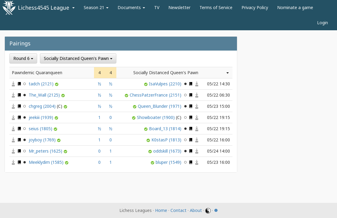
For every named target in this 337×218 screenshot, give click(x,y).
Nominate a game (295, 7)
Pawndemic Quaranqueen (37, 72)
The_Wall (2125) (45, 95)
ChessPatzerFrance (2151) (156, 95)
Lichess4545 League (43, 7)
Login (322, 22)
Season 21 (96, 7)
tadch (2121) (42, 84)
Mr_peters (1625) (46, 151)
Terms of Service (215, 7)
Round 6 (23, 58)
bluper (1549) (169, 162)
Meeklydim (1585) (47, 162)
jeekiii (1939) (41, 117)
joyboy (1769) (43, 140)
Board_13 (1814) (166, 128)
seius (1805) (41, 128)
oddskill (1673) (168, 151)
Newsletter (179, 7)
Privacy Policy (254, 7)
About (196, 210)
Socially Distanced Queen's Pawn (78, 58)
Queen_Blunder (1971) (160, 106)
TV (156, 7)
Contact (178, 210)
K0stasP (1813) (167, 140)
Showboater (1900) (160, 117)
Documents (131, 7)
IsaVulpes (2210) (166, 84)
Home (161, 210)
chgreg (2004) (46, 106)
